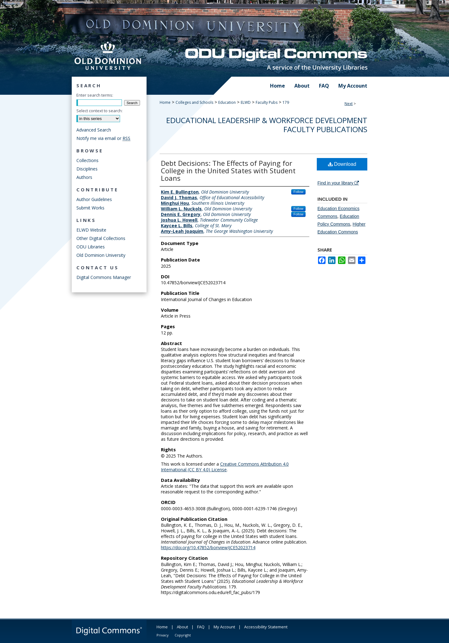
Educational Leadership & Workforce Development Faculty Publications (266, 124)
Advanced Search (93, 130)
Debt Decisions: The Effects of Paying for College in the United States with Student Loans (228, 170)
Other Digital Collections (100, 238)
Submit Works (90, 208)
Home (165, 102)
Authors (84, 177)
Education (227, 102)
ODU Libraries (90, 247)
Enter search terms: (94, 95)
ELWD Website (91, 230)
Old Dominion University (100, 255)
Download (342, 164)
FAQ (201, 627)
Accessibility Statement (265, 627)
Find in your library (338, 182)
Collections (87, 160)
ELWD (246, 102)
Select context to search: (99, 110)
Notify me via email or (103, 138)
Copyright (183, 635)
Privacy (163, 635)
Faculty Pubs (267, 102)
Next (349, 103)
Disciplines (87, 169)
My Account (224, 627)
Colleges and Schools (194, 102)
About (182, 627)
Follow (298, 192)
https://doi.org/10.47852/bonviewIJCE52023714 (208, 547)
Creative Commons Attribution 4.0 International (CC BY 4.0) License (225, 467)
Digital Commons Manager (103, 277)
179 (285, 102)
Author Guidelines (94, 199)
